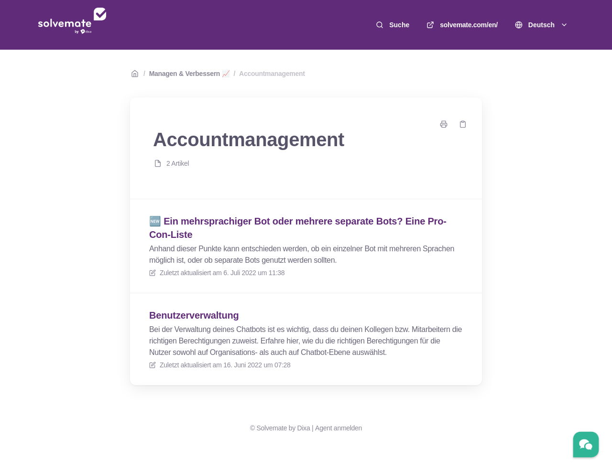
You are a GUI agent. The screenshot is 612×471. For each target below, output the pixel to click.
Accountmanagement (272, 73)
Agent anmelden (338, 428)
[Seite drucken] (443, 124)
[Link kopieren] (462, 124)
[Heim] (72, 25)
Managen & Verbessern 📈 (189, 73)
